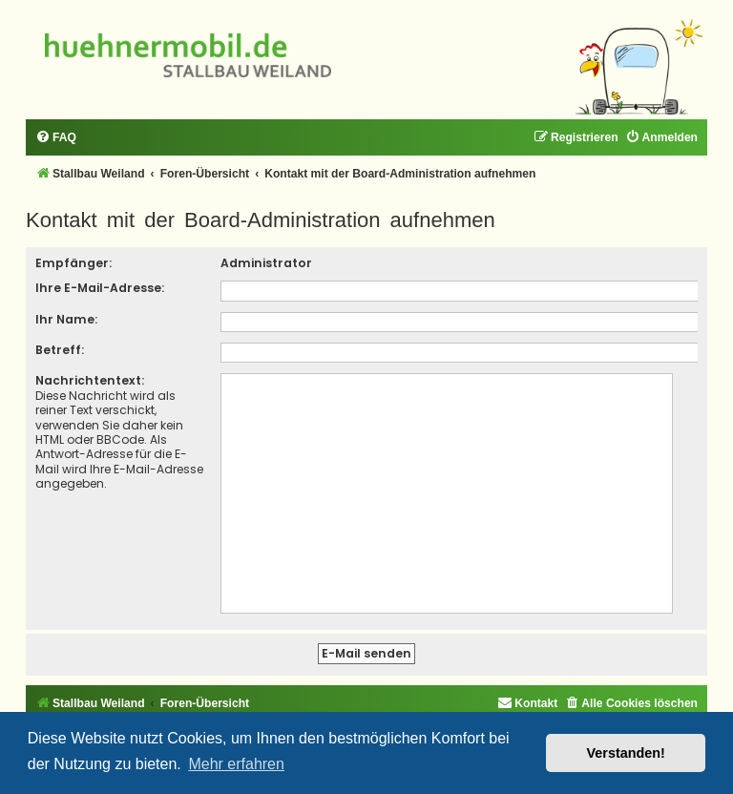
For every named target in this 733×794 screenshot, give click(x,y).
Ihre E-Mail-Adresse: (99, 288)
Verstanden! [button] (626, 753)
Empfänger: (73, 263)
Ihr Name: (66, 319)
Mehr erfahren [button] (236, 764)
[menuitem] (55, 138)
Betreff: (59, 350)
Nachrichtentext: (89, 380)
